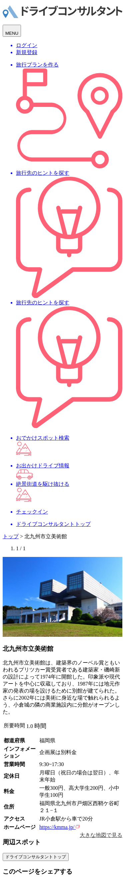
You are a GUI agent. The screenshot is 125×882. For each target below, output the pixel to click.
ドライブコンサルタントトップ (35, 856)
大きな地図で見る (101, 835)
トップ (11, 536)
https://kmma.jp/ (59, 827)
